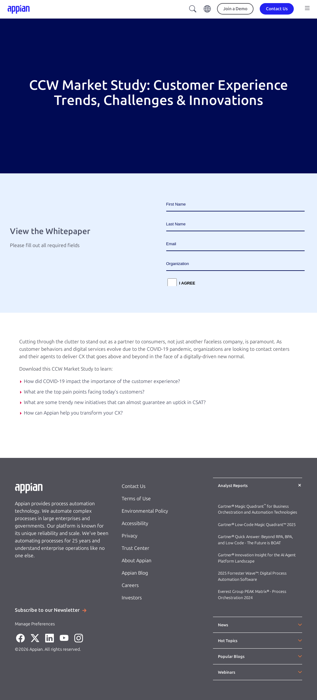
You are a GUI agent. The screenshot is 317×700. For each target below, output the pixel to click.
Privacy (129, 536)
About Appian (136, 560)
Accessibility (135, 523)
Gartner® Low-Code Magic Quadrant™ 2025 (257, 524)
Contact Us (133, 486)
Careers (130, 585)
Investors (132, 598)
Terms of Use (136, 499)
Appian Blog (135, 573)
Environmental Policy (145, 511)
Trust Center (135, 548)
